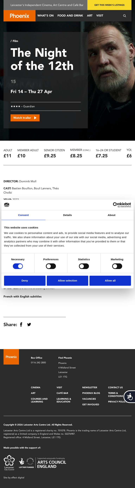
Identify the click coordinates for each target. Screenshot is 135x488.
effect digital (17, 477)
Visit (99, 15)
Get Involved (90, 404)
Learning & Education (64, 400)
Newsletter (89, 387)
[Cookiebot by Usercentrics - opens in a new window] (115, 204)
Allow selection (67, 280)
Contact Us (115, 387)
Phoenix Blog (91, 393)
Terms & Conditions (115, 394)
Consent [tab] (23, 214)
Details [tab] (67, 214)
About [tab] (111, 214)
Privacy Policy (117, 401)
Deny (24, 280)
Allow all (110, 280)
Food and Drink (70, 15)
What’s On (45, 15)
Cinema (35, 387)
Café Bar (62, 393)
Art (89, 15)
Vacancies (89, 399)
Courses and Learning (39, 400)
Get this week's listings (109, 5)
